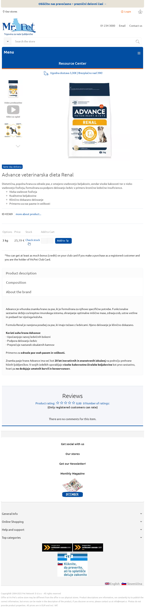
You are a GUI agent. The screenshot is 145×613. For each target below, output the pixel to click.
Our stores (9, 11)
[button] (50, 241)
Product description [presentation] (21, 273)
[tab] (72, 273)
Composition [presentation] (16, 282)
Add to (63, 240)
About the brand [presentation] (18, 292)
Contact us (135, 25)
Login (125, 11)
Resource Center (72, 63)
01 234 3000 (107, 25)
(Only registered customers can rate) (73, 407)
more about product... (28, 214)
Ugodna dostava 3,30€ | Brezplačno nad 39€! (76, 73)
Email (122, 25)
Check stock (32, 240)
